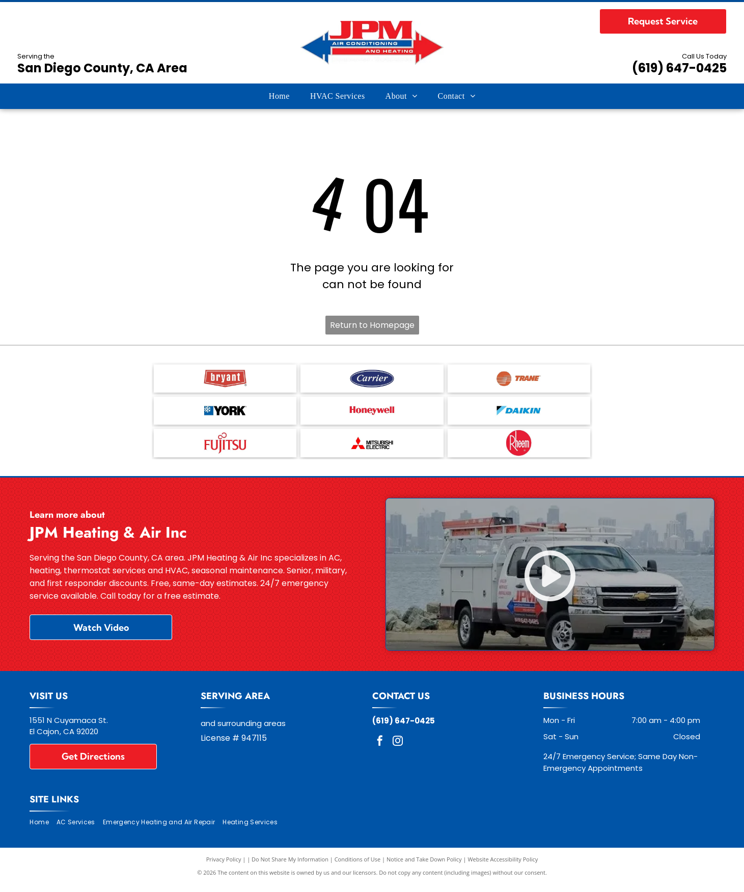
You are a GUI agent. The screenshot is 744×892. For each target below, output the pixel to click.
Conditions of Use (358, 866)
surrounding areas (251, 730)
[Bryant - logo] (225, 380)
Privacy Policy (223, 866)
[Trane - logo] (519, 380)
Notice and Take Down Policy (424, 866)
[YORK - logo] (225, 414)
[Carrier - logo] (371, 380)
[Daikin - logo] (519, 414)
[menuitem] (279, 96)
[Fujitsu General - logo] (225, 449)
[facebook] (380, 749)
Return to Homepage (372, 325)
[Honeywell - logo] (371, 414)
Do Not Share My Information (290, 866)
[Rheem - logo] (519, 449)
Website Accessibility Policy (502, 866)
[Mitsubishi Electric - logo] (371, 449)
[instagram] (397, 749)
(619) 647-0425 (679, 68)
